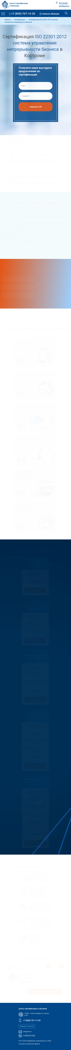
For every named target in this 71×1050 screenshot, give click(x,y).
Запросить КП (35, 107)
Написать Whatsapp (50, 14)
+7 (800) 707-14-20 (23, 13)
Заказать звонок (27, 1026)
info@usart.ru (64, 6)
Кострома (63, 3)
